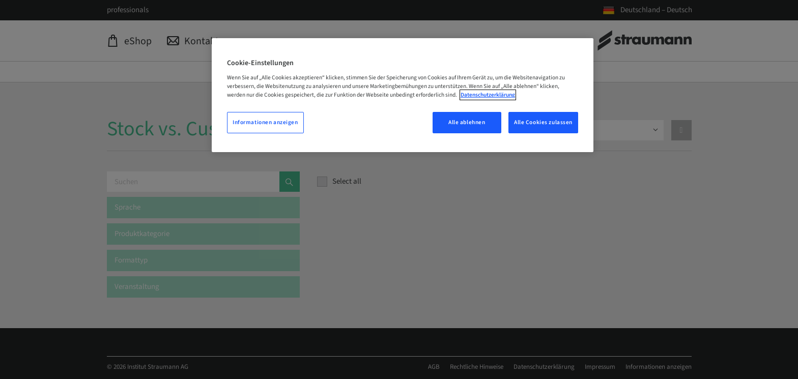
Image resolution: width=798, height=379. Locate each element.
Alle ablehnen (466, 122)
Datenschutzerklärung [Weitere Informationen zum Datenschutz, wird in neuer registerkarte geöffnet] (488, 95)
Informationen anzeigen (265, 122)
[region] (402, 95)
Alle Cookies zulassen (543, 122)
